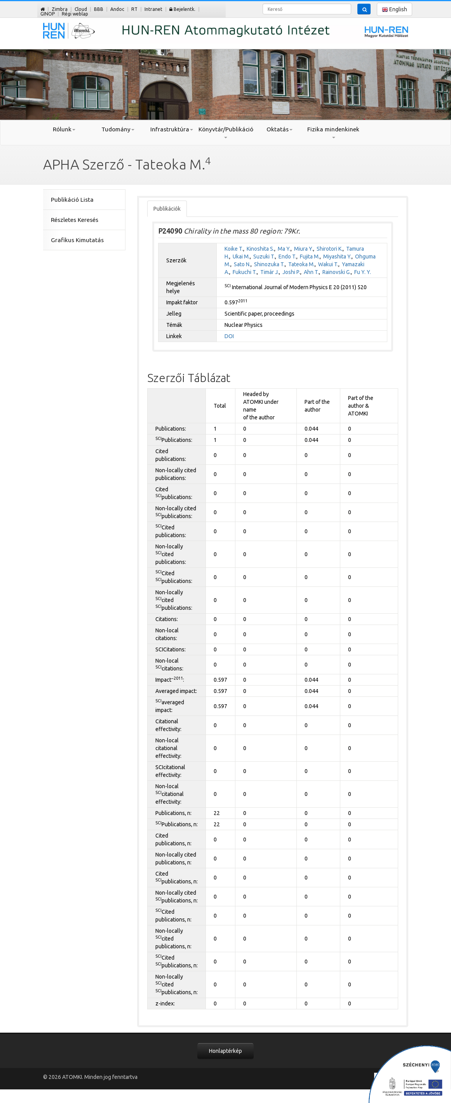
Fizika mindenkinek (333, 132)
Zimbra (60, 9)
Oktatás (279, 129)
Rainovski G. (336, 272)
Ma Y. (284, 249)
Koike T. (234, 249)
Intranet (153, 9)
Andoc (117, 9)
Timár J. (269, 272)
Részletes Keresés (74, 219)
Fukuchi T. (245, 272)
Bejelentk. (182, 9)
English (394, 9)
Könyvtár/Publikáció (225, 132)
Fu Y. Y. (362, 272)
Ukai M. (241, 256)
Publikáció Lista (72, 199)
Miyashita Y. (337, 256)
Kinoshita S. (260, 249)
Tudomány (117, 129)
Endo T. (287, 256)
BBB (98, 9)
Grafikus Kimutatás (77, 240)
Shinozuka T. (269, 264)
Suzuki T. (264, 256)
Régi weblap (75, 13)
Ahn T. (311, 272)
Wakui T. (328, 264)
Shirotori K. (330, 249)
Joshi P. (291, 272)
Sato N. (242, 264)
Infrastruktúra (171, 129)
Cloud (81, 9)
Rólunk (64, 129)
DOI (229, 336)
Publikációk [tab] (167, 209)
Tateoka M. (301, 264)
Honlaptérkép (225, 1051)
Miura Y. (303, 249)
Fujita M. (310, 256)
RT (134, 9)
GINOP (47, 13)
